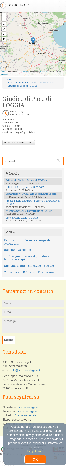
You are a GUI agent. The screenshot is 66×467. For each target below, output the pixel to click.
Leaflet (3, 72)
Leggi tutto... (35, 451)
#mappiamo (5, 74)
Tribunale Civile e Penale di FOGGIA (26, 180)
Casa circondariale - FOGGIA (22, 217)
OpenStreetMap (23, 72)
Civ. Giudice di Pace (19, 82)
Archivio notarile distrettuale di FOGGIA (29, 210)
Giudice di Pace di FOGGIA (22, 86)
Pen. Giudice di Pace (43, 82)
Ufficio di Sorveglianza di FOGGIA (25, 187)
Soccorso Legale (25, 415)
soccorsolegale (28, 407)
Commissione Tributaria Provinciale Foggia (31, 193)
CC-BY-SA (44, 72)
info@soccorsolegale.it (25, 370)
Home (8, 79)
